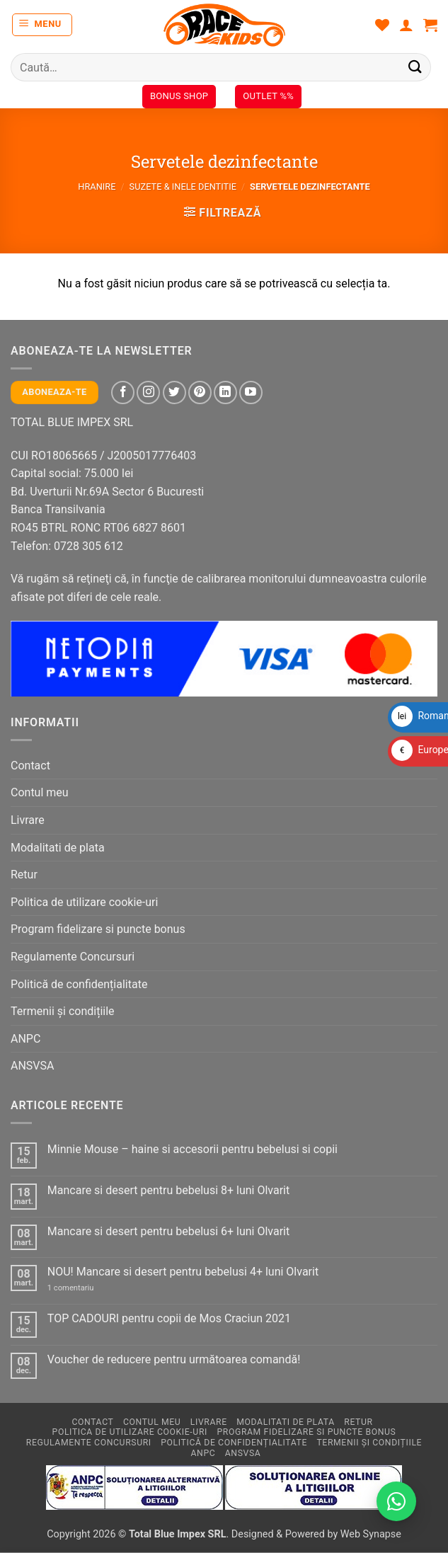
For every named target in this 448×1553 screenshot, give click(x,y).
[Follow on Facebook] (122, 392)
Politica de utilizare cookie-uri (84, 902)
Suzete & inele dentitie (183, 186)
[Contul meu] (406, 24)
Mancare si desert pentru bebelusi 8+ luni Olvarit (168, 1190)
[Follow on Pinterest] (200, 392)
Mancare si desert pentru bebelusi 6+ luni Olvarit (168, 1231)
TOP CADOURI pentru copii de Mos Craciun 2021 (169, 1318)
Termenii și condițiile (63, 1011)
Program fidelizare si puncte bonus (98, 929)
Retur (24, 874)
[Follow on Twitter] (174, 392)
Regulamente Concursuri (72, 956)
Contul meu (40, 792)
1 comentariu (85, 1288)
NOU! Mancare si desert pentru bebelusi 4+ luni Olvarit (182, 1271)
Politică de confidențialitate (79, 984)
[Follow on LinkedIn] (225, 392)
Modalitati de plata (58, 847)
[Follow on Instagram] (148, 392)
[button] (42, 24)
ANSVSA (32, 1065)
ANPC (25, 1038)
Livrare (28, 820)
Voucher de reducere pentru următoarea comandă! (173, 1359)
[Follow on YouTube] (251, 392)
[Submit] (415, 67)
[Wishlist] (382, 24)
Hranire (96, 186)
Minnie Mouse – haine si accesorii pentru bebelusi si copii (192, 1149)
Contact (30, 765)
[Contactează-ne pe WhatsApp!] (396, 1501)
